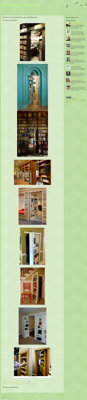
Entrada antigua (59, 395)
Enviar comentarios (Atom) (11, 397)
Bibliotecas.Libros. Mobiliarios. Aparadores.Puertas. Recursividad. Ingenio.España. (21, 383)
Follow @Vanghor (69, 14)
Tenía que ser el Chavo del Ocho (76, 30)
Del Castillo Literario (21, 5)
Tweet (67, 93)
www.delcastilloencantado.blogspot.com (73, 100)
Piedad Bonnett (74, 51)
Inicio (33, 395)
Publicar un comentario (8, 389)
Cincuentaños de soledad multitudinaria (78, 65)
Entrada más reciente (7, 395)
